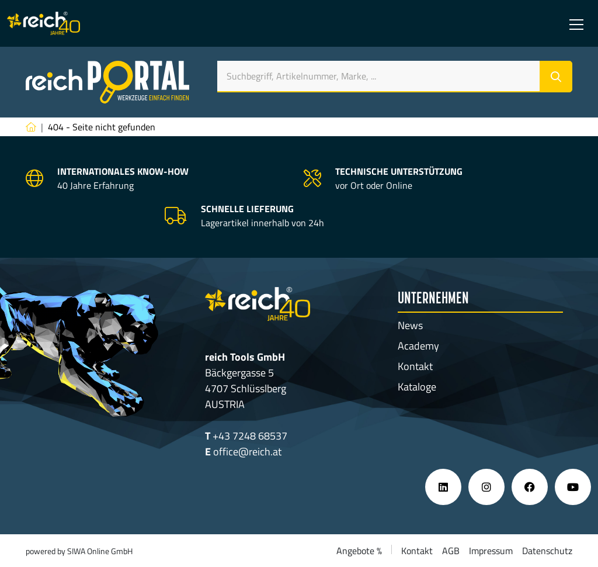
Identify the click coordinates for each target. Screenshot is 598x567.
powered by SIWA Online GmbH (79, 551)
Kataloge (417, 387)
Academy (418, 346)
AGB (451, 551)
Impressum (491, 551)
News (410, 325)
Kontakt (415, 366)
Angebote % (359, 551)
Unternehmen (433, 299)
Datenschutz (547, 551)
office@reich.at (247, 451)
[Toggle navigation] (576, 23)
